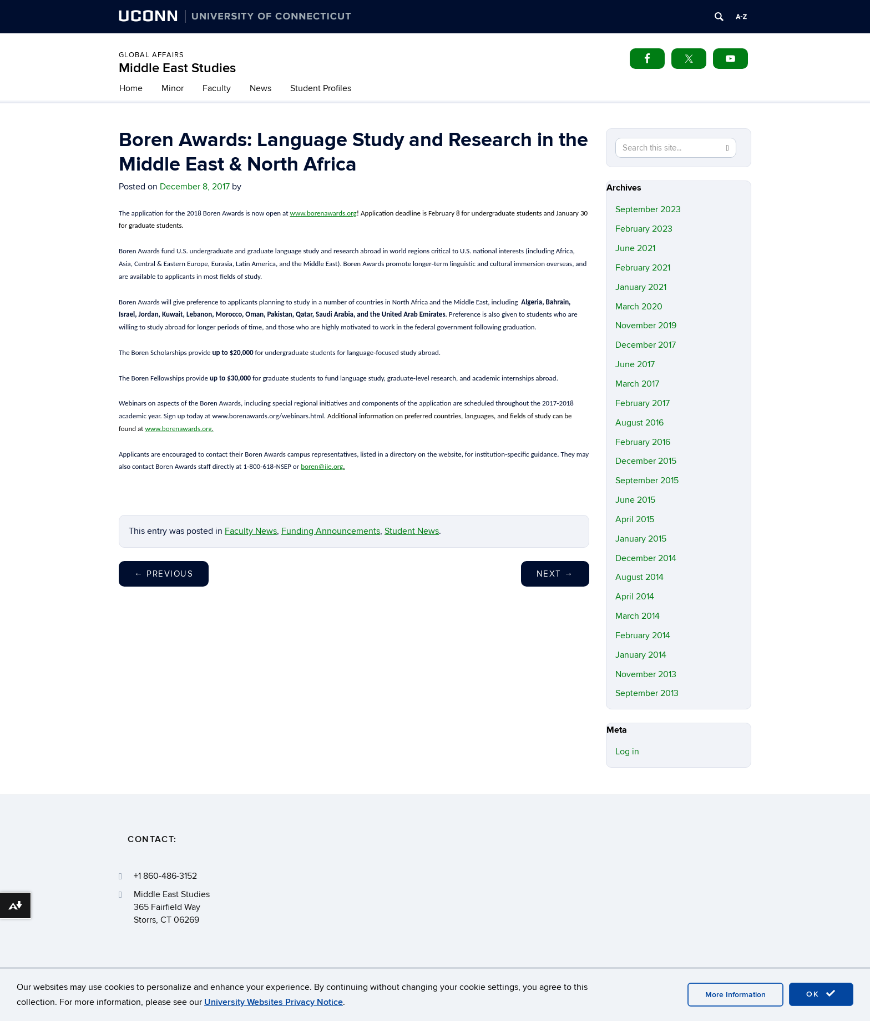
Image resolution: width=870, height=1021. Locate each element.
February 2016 (642, 442)
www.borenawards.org (323, 213)
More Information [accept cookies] (735, 994)
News (260, 88)
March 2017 (637, 383)
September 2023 (648, 209)
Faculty (217, 88)
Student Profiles (320, 88)
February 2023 (643, 228)
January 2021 (640, 287)
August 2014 (639, 577)
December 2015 (645, 461)
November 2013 (645, 674)
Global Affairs (151, 55)
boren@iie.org (323, 466)
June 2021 (635, 248)
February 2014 (642, 635)
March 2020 (638, 306)
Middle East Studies (177, 68)
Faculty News (251, 531)
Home (131, 88)
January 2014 (640, 654)
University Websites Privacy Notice (273, 1002)
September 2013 (647, 693)
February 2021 (642, 267)
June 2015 (635, 500)
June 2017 (635, 364)
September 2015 (647, 480)
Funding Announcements (330, 531)
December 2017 (645, 345)
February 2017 (642, 403)
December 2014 (645, 558)
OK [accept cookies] (821, 994)
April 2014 (634, 596)
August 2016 (639, 422)
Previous (163, 574)
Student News (412, 531)
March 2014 (637, 616)
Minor (172, 88)
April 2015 (634, 519)
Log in (627, 751)
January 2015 (640, 538)
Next (555, 574)
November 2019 (645, 325)
